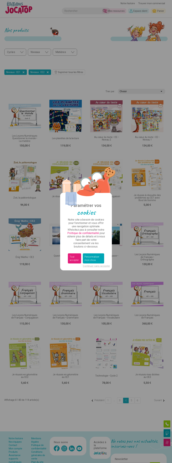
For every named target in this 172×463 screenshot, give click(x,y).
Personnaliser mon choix (91, 258)
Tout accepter (74, 258)
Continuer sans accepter (96, 266)
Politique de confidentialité (83, 233)
